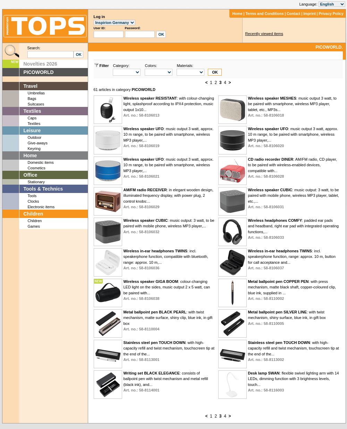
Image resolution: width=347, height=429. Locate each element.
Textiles (32, 111)
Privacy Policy (331, 13)
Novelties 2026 (40, 64)
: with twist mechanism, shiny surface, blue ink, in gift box (286, 318)
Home (237, 13)
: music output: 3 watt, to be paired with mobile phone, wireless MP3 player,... (168, 226)
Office (30, 175)
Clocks (33, 201)
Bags (32, 98)
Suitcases (36, 104)
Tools (32, 196)
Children (33, 214)
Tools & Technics (43, 189)
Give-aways (38, 143)
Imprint (309, 13)
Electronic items (41, 207)
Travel (30, 86)
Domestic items (41, 162)
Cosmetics (36, 168)
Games (34, 226)
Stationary (36, 182)
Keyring (34, 148)
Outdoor (35, 137)
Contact (293, 13)
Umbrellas (36, 93)
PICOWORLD (39, 72)
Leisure (32, 130)
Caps (32, 118)
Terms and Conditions (264, 13)
